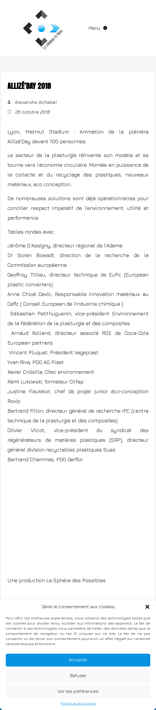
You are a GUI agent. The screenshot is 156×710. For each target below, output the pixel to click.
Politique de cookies (78, 703)
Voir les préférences (78, 691)
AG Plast (54, 362)
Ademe (114, 245)
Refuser (78, 675)
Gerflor (75, 459)
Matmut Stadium (47, 132)
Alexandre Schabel (35, 102)
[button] (147, 607)
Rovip (13, 401)
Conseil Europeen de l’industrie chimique (71, 304)
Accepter (78, 659)
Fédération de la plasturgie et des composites (75, 323)
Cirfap (77, 382)
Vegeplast (86, 352)
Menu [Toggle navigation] (95, 28)
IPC (126, 411)
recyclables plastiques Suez (80, 450)
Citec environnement (69, 372)
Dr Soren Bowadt (30, 255)
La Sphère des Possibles (76, 580)
